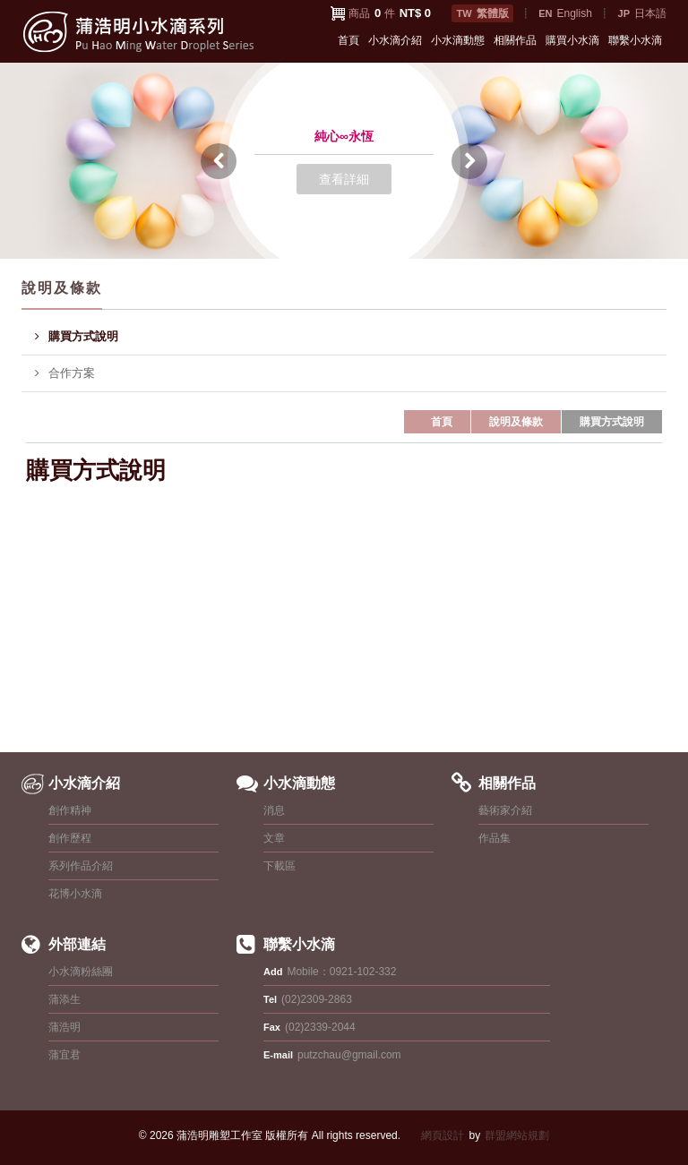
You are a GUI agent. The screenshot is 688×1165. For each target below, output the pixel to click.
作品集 (494, 838)
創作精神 (69, 810)
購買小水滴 (572, 40)
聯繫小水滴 (635, 40)
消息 (274, 810)
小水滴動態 (458, 40)
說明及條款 (516, 421)
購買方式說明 (76, 337)
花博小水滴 (75, 893)
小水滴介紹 (395, 40)
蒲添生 (64, 999)
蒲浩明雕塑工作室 (219, 1135)
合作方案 (65, 373)
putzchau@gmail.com (349, 1055)
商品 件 (389, 13)
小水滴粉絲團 (80, 971)
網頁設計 (442, 1135)
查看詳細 (344, 179)
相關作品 (515, 40)
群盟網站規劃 (517, 1135)
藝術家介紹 (505, 810)
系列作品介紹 (80, 866)
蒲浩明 (64, 1027)
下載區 (279, 866)
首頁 (348, 40)
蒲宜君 (64, 1055)
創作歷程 (69, 838)
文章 (274, 838)
